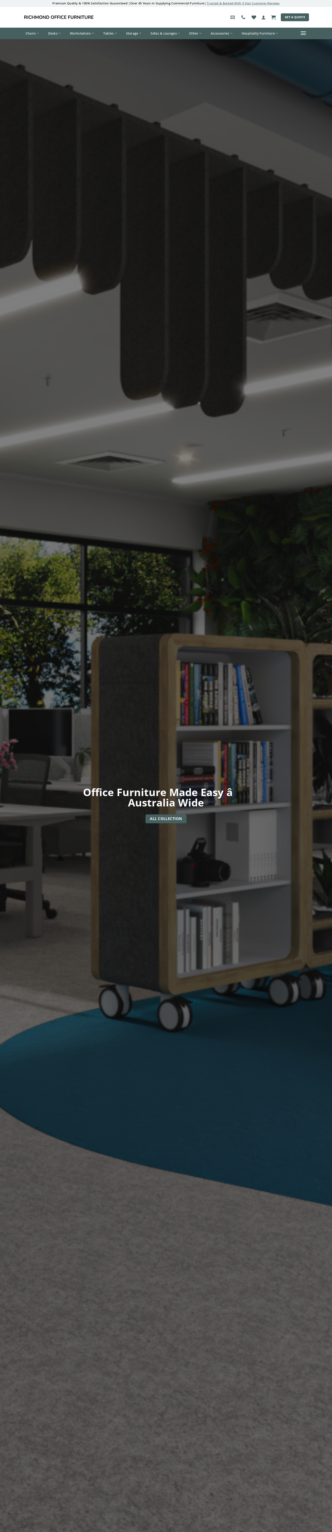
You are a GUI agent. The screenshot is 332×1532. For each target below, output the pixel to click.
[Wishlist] (254, 17)
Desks (54, 33)
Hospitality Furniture (260, 33)
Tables (110, 33)
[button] (263, 17)
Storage (134, 33)
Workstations (82, 33)
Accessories (222, 33)
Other (195, 33)
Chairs (32, 33)
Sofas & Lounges (165, 33)
